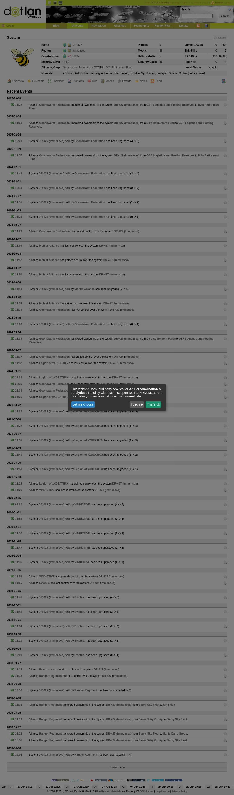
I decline (137, 404)
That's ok (153, 404)
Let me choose (83, 404)
